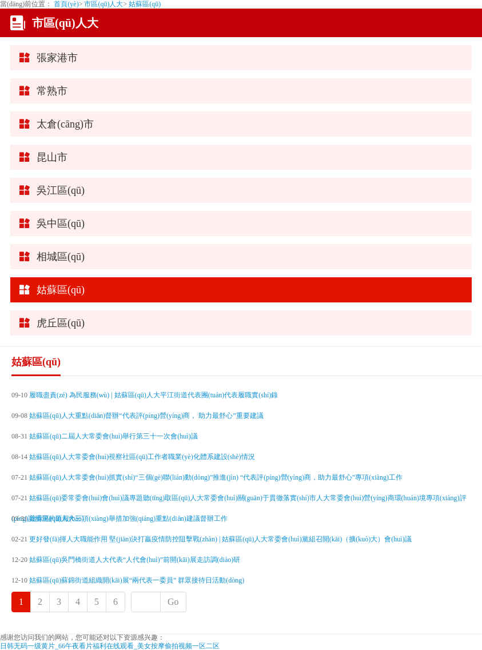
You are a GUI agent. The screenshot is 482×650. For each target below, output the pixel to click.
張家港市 (57, 57)
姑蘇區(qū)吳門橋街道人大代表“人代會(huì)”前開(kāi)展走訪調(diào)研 (134, 560)
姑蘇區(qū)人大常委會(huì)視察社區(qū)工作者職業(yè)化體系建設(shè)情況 (142, 457)
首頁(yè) (66, 4)
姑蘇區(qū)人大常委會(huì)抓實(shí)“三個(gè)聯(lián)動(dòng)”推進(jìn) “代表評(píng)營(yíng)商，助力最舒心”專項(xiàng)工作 (216, 477)
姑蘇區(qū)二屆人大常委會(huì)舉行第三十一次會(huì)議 (113, 436)
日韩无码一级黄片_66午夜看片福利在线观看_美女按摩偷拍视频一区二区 (110, 646)
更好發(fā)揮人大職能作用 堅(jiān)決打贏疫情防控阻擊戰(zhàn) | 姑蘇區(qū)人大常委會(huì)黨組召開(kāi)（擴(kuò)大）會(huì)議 (220, 539)
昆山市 (52, 157)
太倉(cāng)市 (65, 124)
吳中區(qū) (61, 223)
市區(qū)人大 (103, 4)
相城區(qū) (61, 256)
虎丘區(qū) (61, 323)
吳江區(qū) (61, 190)
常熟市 (52, 91)
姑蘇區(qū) (145, 4)
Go (173, 602)
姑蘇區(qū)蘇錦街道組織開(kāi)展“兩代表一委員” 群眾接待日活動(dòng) (136, 580)
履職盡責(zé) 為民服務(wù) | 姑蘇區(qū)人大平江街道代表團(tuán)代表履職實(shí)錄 (153, 395)
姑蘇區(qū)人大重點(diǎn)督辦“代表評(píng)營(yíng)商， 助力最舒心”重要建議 (146, 416)
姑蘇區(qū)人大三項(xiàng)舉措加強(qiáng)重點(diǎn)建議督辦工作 (128, 519)
